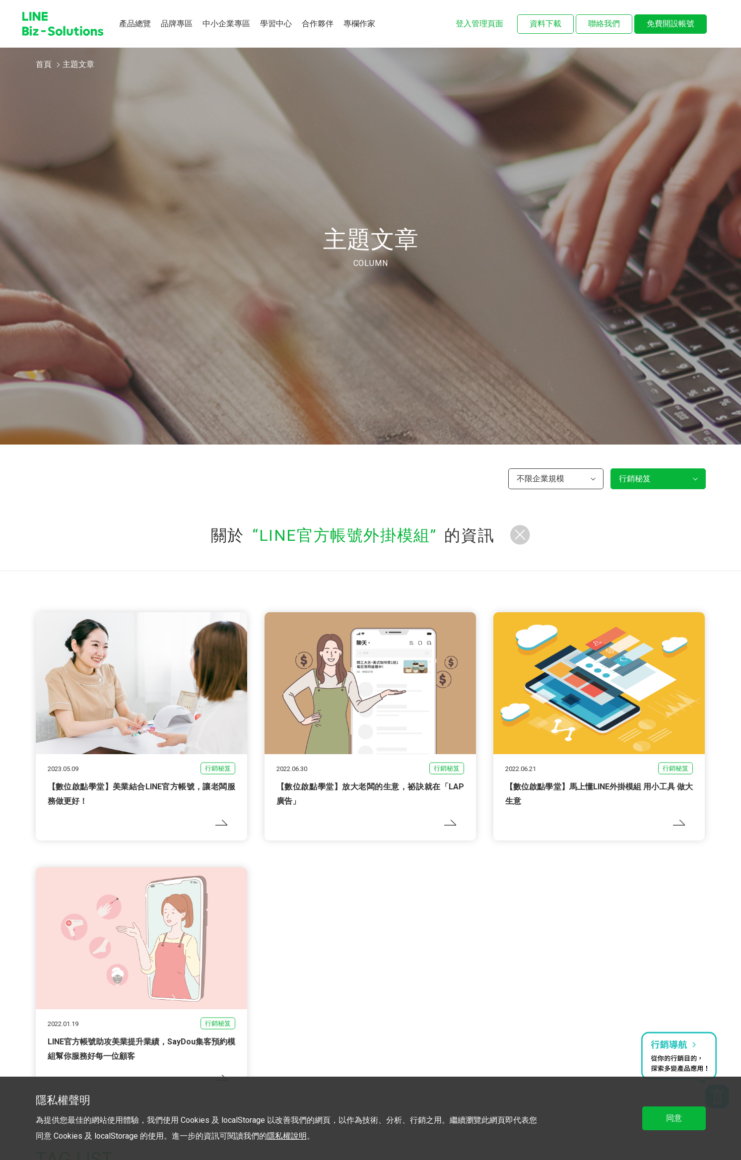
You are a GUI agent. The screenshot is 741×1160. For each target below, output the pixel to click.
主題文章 (78, 64)
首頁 (44, 64)
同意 (674, 1118)
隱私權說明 (287, 1136)
